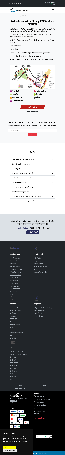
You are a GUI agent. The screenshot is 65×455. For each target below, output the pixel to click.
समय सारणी (13, 264)
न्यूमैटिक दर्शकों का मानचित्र (40, 272)
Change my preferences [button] (10, 450)
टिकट (15, 16)
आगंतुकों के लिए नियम (39, 261)
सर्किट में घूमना (13, 319)
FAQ (20, 385)
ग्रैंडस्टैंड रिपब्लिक (14, 363)
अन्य (11, 379)
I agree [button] (6, 447)
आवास (11, 335)
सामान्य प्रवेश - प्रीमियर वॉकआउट (18, 354)
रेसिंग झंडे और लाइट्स (15, 272)
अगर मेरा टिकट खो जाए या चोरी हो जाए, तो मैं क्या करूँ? (26, 201)
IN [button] (53, 3)
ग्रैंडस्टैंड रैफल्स (13, 365)
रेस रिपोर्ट (12, 294)
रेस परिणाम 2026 (14, 278)
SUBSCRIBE (32, 134)
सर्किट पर (12, 330)
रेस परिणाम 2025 (14, 283)
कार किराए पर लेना (15, 324)
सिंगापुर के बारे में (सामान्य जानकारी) (43, 308)
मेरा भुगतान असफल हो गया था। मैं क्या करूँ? (23, 187)
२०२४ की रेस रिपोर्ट (15, 289)
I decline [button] (13, 447)
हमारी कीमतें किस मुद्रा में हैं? (19, 182)
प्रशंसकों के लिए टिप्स (15, 275)
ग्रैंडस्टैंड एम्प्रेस (13, 360)
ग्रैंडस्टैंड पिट (13, 377)
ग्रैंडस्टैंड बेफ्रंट (13, 368)
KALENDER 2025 (15, 286)
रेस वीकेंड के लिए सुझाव (16, 269)
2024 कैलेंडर (13, 291)
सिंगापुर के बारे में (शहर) (39, 310)
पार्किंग (11, 321)
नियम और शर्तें (13, 401)
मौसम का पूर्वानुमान (15, 266)
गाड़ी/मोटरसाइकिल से (15, 310)
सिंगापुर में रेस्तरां (38, 313)
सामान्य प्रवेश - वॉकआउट (16, 352)
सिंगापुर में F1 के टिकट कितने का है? (21, 164)
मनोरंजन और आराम (39, 316)
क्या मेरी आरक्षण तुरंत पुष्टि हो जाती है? (21, 192)
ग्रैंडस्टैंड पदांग (13, 357)
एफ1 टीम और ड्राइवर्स (15, 258)
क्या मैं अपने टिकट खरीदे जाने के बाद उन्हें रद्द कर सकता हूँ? (27, 196)
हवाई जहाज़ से (13, 313)
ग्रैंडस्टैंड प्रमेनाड (13, 371)
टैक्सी (11, 327)
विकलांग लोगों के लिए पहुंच (40, 266)
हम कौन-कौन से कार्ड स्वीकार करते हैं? (21, 178)
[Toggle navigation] (52, 10)
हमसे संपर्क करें (32, 232)
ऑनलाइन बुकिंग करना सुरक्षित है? (20, 169)
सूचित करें (32, 107)
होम (11, 16)
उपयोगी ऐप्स (13, 338)
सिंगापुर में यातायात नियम (16, 333)
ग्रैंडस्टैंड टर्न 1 (13, 374)
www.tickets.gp (20, 388)
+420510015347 (23, 227)
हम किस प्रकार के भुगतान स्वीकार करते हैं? (22, 173)
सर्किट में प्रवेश (37, 258)
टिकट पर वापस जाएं (32, 112)
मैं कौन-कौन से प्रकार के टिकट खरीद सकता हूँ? (24, 159)
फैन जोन (36, 269)
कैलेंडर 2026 (13, 261)
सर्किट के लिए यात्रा (15, 308)
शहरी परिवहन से (14, 316)
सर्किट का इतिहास (38, 264)
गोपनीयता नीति (14, 403)
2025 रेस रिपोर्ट (14, 280)
